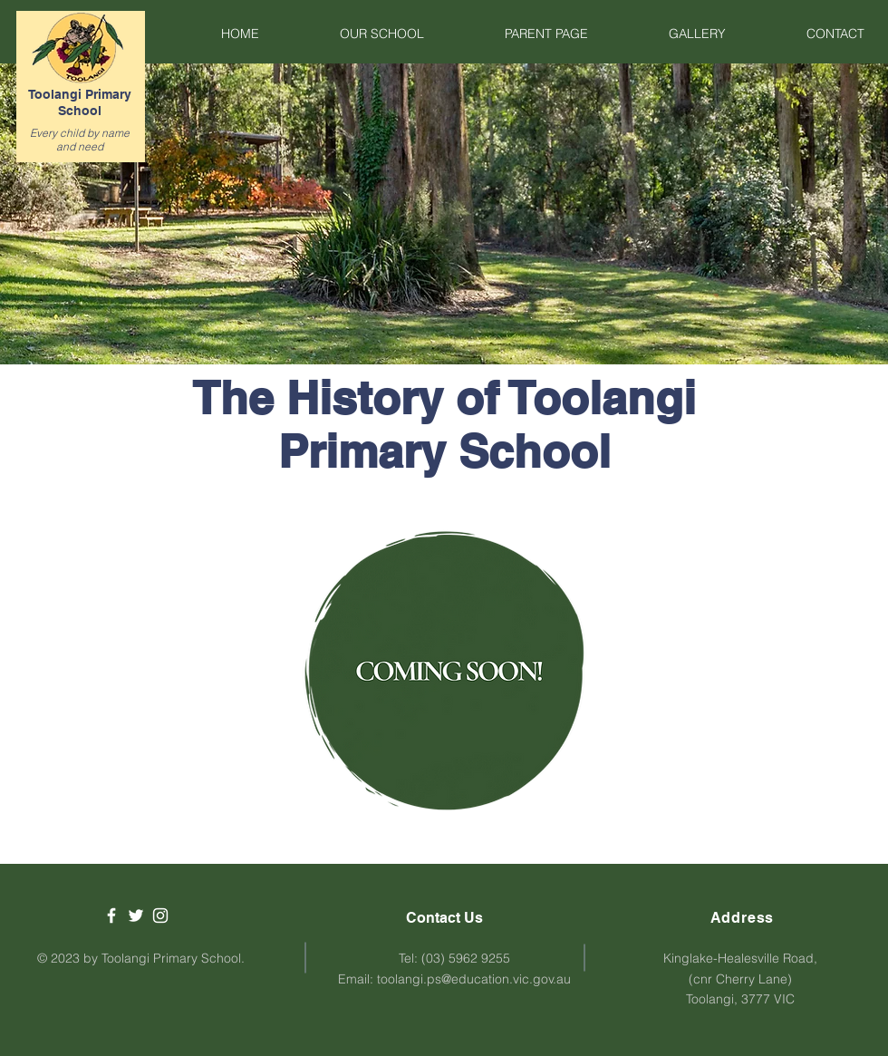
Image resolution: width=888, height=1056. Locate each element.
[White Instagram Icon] (160, 915)
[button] (355, 33)
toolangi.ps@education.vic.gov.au (474, 979)
